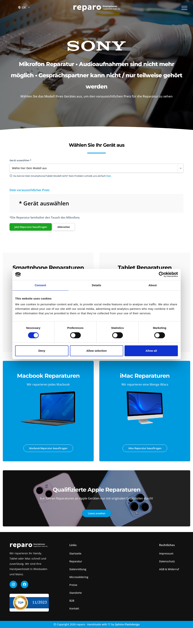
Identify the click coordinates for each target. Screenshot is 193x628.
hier (108, 176)
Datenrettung (77, 569)
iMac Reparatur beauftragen (144, 448)
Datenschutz (167, 561)
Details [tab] (96, 285)
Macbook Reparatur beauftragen (48, 448)
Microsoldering (78, 577)
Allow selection (96, 350)
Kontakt (74, 608)
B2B (71, 600)
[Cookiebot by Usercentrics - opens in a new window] (161, 274)
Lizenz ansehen (96, 513)
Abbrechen (63, 227)
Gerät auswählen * (20, 160)
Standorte (75, 593)
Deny (41, 350)
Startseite (75, 553)
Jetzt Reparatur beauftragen (30, 227)
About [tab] (152, 285)
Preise (73, 585)
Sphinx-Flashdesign (127, 624)
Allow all (151, 350)
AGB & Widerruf (169, 569)
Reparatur (75, 561)
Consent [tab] (40, 285)
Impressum (166, 553)
